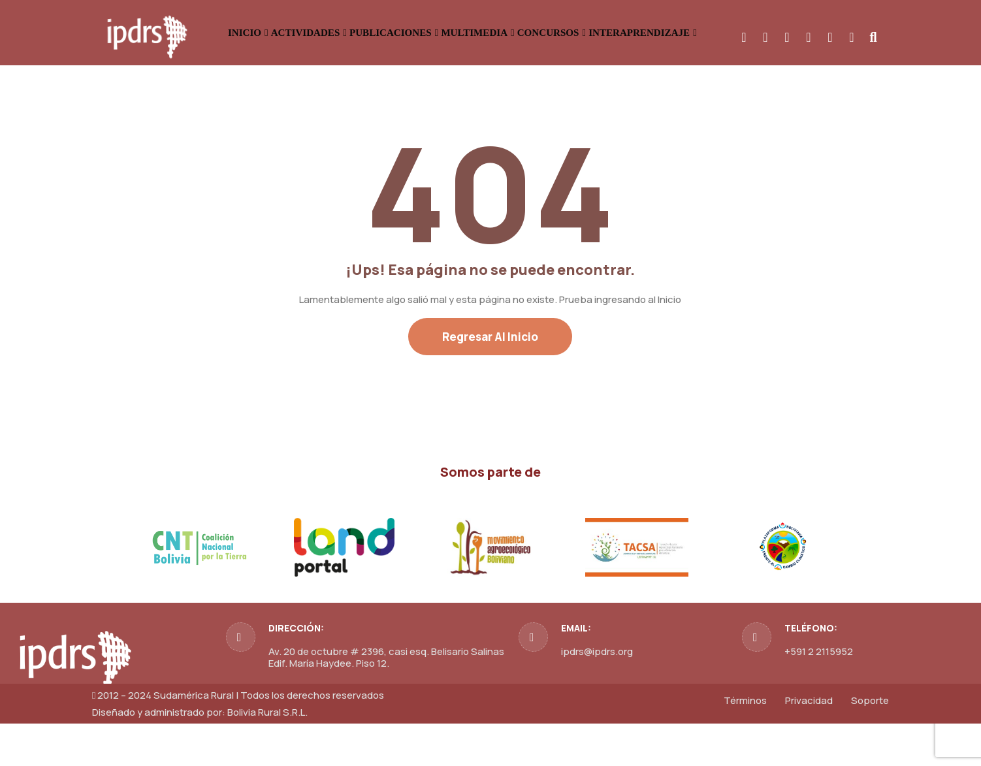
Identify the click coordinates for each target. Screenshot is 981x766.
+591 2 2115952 (818, 694)
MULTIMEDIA (586, 32)
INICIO (274, 32)
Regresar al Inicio (490, 379)
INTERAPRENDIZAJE (809, 32)
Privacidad (809, 743)
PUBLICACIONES (474, 32)
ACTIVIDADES (360, 32)
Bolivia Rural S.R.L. (267, 754)
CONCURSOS (688, 32)
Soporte (870, 743)
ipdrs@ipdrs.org (597, 694)
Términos (745, 743)
